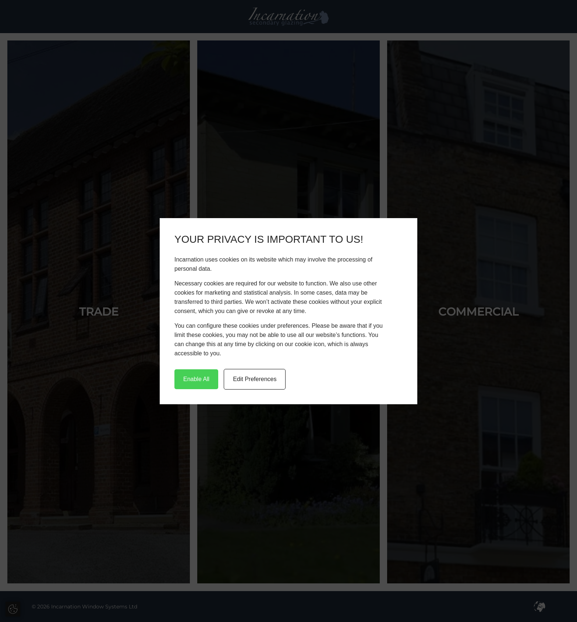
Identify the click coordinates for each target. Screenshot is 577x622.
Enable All (196, 379)
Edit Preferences (254, 379)
